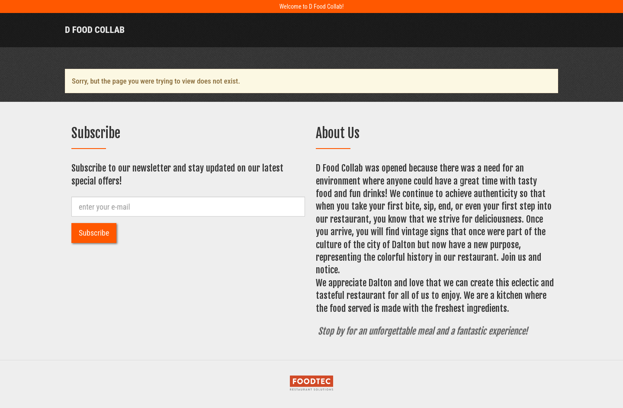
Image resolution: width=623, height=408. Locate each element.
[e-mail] (188, 207)
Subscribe (94, 232)
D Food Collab (95, 30)
